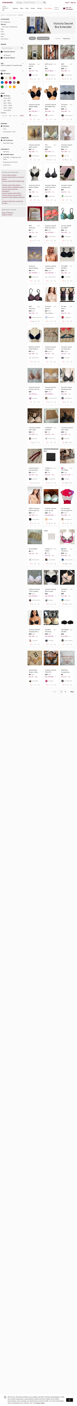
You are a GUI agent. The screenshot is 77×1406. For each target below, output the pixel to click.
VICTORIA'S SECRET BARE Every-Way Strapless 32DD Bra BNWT (65, 631)
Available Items (7, 154)
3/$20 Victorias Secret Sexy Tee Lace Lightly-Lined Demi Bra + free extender (34, 509)
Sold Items (6, 165)
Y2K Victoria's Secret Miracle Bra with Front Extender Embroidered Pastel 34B (48, 146)
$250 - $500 (6, 108)
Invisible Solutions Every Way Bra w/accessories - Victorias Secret (48, 631)
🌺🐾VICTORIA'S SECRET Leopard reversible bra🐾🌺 (65, 469)
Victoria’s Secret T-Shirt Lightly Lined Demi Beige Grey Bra (34, 590)
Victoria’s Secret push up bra (50, 509)
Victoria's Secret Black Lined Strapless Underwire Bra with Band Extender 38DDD (50, 590)
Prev (54, 692)
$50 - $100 (6, 103)
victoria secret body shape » (11, 185)
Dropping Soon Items (9, 162)
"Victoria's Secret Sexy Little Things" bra (34, 429)
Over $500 (6, 110)
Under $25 (6, 98)
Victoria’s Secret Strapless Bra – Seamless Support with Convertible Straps (34, 631)
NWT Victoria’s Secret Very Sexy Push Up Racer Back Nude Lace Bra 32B (64, 65)
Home (33, 8)
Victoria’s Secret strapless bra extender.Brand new (66, 186)
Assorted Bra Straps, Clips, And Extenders (33, 671)
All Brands (6, 55)
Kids (27, 8)
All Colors (5, 73)
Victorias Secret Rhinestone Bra (66, 388)
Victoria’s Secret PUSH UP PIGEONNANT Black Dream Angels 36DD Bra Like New (50, 671)
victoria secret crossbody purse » (13, 187)
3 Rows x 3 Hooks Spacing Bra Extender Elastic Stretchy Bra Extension (48, 469)
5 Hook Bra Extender (48, 429)
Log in (67, 2)
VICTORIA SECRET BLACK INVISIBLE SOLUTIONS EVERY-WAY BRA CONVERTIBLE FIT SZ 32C (65, 267)
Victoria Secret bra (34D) (66, 227)
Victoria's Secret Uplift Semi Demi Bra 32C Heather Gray (51, 186)
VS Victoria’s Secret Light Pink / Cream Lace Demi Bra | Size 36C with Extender (67, 509)
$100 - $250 (6, 105)
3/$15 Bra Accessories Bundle (65, 671)
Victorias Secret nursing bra (50, 388)
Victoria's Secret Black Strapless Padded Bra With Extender (64, 106)
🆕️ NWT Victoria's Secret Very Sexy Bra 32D (64, 550)
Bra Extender (33, 549)
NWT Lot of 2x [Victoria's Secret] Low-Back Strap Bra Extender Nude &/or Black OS (48, 65)
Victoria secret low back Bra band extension (34, 469)
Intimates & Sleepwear (9, 27)
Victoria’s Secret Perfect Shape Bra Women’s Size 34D (34, 186)
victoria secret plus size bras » (12, 195)
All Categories (5, 22)
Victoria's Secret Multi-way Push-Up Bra (50, 227)
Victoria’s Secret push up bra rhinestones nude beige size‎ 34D (34, 146)
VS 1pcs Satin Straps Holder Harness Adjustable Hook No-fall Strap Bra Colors (64, 307)
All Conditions (7, 140)
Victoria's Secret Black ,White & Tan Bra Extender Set (32, 65)
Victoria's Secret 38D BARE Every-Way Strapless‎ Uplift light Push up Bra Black (50, 106)
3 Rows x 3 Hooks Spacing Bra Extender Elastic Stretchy (48, 550)
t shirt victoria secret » (9, 175)
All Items (5, 126)
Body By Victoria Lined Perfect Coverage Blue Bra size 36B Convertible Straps (34, 348)
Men (21, 8)
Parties (39, 8)
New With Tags (7, 143)
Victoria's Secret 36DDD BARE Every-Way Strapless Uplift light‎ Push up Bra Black (34, 106)
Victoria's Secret (11, 15)
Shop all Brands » (8, 213)
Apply (22, 115)
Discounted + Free (8, 132)
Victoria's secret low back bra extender (50, 348)
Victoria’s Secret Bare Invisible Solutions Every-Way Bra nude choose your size (48, 307)
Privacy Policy (40, 1403)
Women (15, 8)
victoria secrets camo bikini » (12, 193)
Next (72, 692)
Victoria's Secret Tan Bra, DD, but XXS (34, 388)
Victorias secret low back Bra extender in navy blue (66, 348)
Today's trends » (7, 215)
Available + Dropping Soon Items (11, 158)
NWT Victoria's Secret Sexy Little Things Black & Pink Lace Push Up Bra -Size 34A (32, 307)
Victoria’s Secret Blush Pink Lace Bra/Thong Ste (64, 590)
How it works (56, 8)
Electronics (4, 39)
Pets (2, 36)
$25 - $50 (5, 101)
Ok (69, 1400)
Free (3, 129)
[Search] (33, 2)
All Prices (5, 96)
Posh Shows (48, 8)
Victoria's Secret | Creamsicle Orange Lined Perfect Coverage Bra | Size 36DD (51, 267)
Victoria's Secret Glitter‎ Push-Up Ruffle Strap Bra (34, 267)
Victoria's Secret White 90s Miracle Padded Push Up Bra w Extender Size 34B (66, 146)
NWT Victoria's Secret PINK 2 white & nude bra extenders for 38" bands (32, 227)
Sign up (73, 2)
